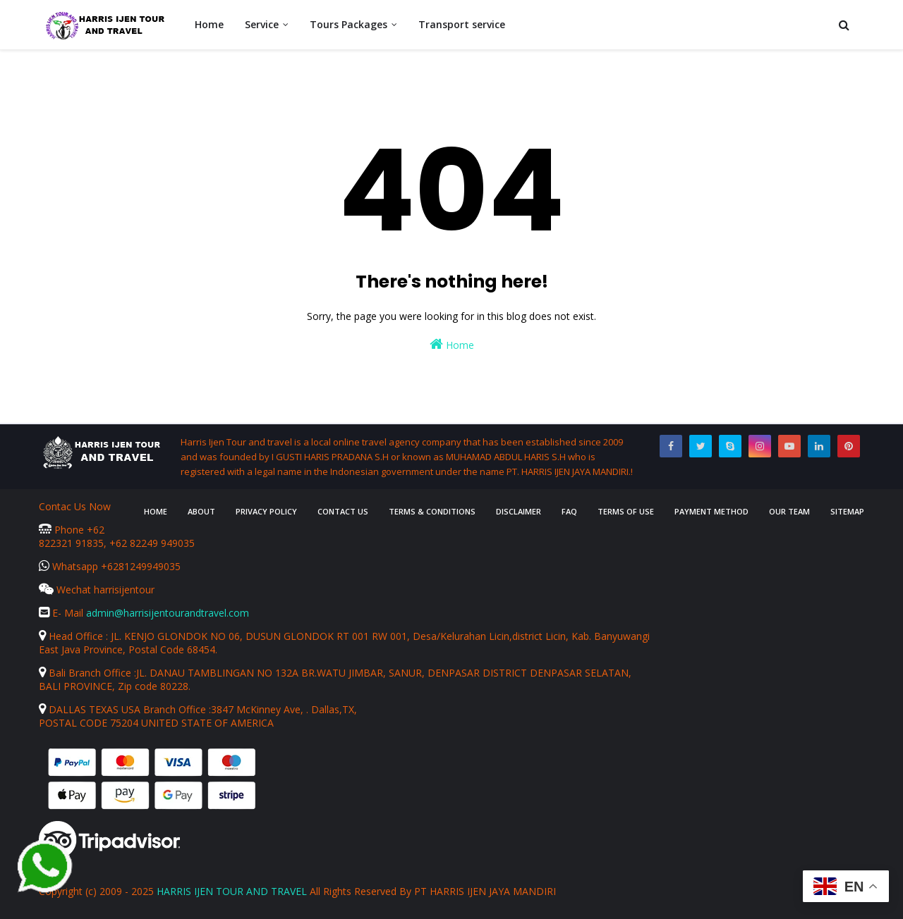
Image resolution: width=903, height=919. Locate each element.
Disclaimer (518, 511)
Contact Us (342, 511)
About (201, 511)
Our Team (789, 511)
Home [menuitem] (209, 24)
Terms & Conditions (432, 511)
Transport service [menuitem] (461, 24)
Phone (63, 529)
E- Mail (62, 612)
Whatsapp (70, 566)
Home (452, 344)
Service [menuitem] (262, 24)
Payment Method (711, 511)
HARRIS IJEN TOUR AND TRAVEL (232, 891)
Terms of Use (626, 511)
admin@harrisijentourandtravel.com (167, 612)
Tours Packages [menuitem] (348, 24)
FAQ (569, 511)
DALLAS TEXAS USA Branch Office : (125, 709)
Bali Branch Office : (87, 672)
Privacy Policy (266, 511)
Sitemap (847, 511)
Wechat (66, 589)
